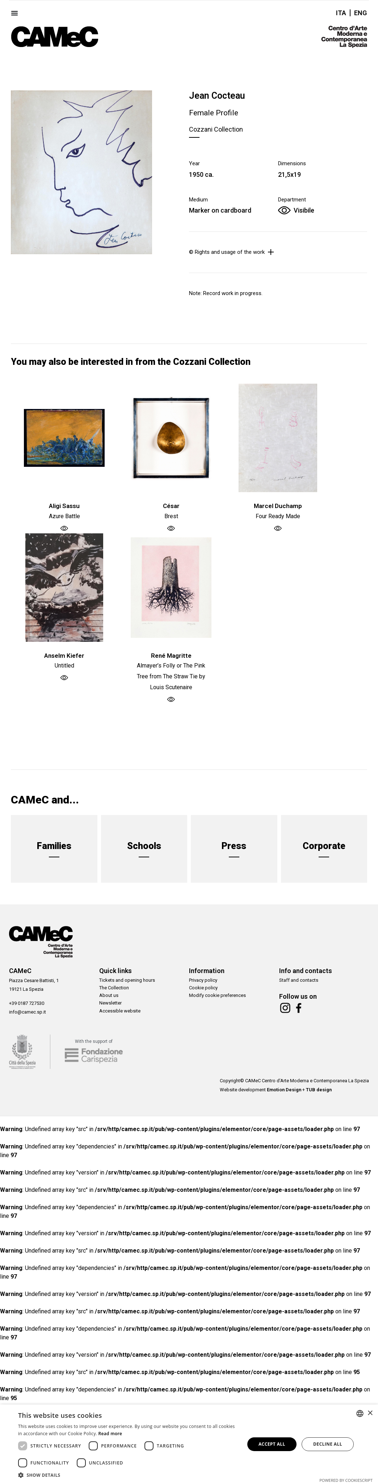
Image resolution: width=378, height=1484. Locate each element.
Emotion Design (284, 1093)
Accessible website (119, 1015)
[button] (128, 1475)
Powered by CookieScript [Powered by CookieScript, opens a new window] (346, 1480)
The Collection (114, 989)
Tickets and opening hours (127, 980)
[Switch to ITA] (341, 12)
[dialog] (189, 1444)
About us (108, 998)
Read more (110, 1433)
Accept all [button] (272, 1444)
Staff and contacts (298, 980)
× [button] (370, 1413)
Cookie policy (203, 989)
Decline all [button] (327, 1444)
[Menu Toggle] (14, 13)
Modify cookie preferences (217, 998)
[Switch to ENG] (358, 12)
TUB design (319, 1093)
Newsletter (110, 1006)
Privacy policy (203, 980)
